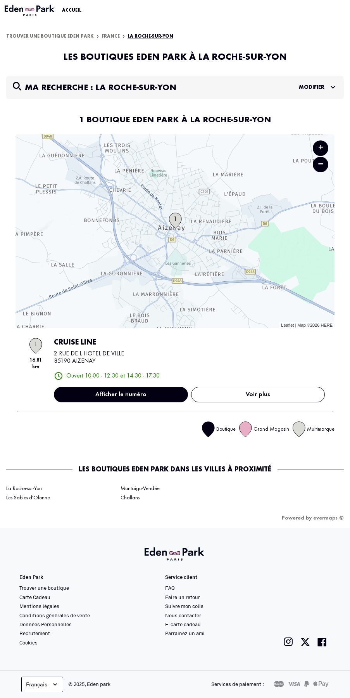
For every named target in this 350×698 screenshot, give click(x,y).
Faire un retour (182, 597)
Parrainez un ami (185, 633)
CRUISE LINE (75, 342)
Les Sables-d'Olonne (28, 498)
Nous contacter (183, 615)
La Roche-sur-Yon (150, 36)
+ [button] (320, 148)
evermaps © (328, 518)
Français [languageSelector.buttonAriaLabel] (42, 684)
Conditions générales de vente (54, 615)
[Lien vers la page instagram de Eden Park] (288, 642)
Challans (130, 498)
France (111, 36)
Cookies (28, 642)
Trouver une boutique (44, 588)
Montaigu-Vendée (140, 488)
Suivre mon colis (184, 606)
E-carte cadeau (183, 624)
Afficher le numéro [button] (121, 394)
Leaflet (287, 325)
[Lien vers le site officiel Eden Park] (30, 10)
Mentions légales (39, 606)
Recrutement (34, 633)
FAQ (170, 588)
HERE (327, 325)
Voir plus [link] (258, 394)
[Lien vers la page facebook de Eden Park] (322, 642)
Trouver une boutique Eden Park (50, 36)
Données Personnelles (45, 624)
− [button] (320, 164)
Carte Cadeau (34, 597)
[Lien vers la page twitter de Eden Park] (305, 642)
